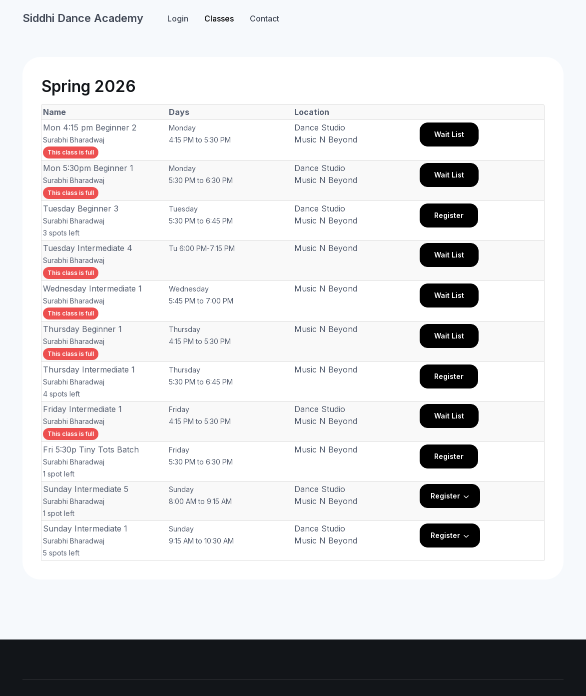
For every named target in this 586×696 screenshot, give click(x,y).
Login (177, 19)
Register (449, 215)
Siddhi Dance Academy (82, 18)
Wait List (449, 134)
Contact (264, 19)
